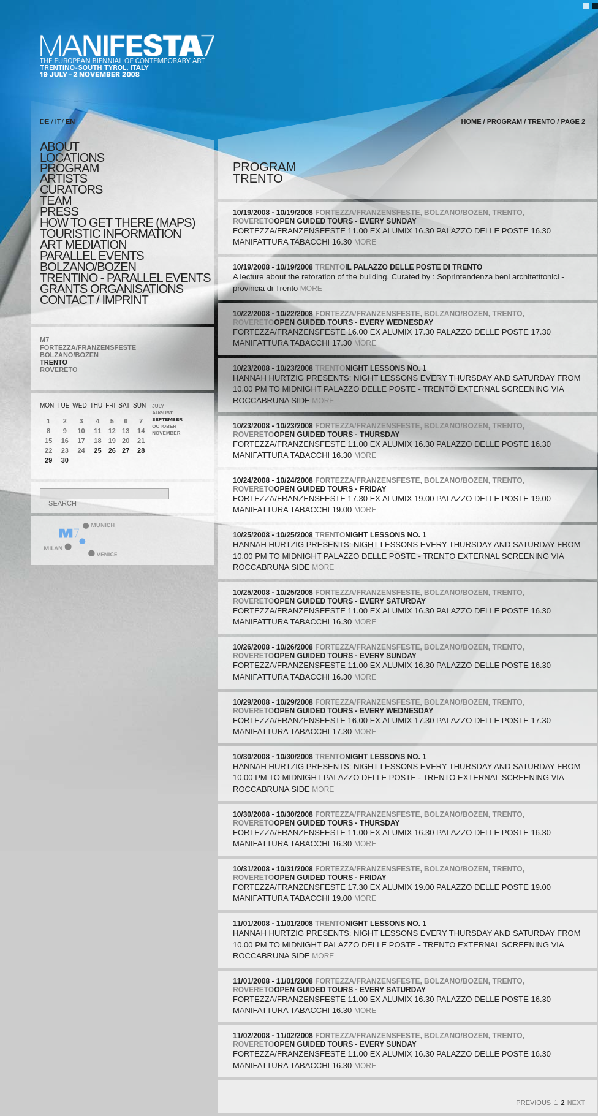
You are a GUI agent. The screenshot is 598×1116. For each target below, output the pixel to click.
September (167, 419)
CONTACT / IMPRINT (94, 299)
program (69, 168)
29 (48, 460)
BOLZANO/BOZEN (69, 355)
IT (58, 121)
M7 (44, 339)
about (59, 146)
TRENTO (53, 362)
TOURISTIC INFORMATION (110, 233)
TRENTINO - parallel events (125, 277)
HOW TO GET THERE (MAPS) (117, 222)
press (59, 211)
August (162, 413)
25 (97, 450)
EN (70, 121)
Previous (533, 1102)
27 (125, 450)
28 (141, 450)
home (471, 121)
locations (72, 157)
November (166, 433)
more (365, 242)
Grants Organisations (111, 288)
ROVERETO (59, 369)
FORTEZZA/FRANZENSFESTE (88, 347)
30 (65, 460)
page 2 (573, 121)
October (164, 426)
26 (112, 450)
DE (44, 121)
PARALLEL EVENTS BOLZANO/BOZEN (92, 261)
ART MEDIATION (83, 244)
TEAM (56, 200)
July (158, 406)
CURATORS (71, 189)
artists (63, 178)
